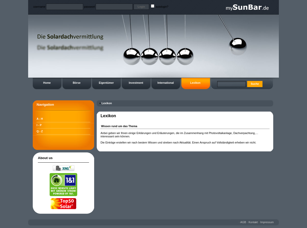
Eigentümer (106, 82)
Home (47, 82)
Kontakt (253, 222)
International (166, 82)
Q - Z (40, 131)
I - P (39, 125)
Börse (76, 82)
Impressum (267, 222)
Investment (136, 82)
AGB (243, 222)
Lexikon (195, 82)
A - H (40, 118)
